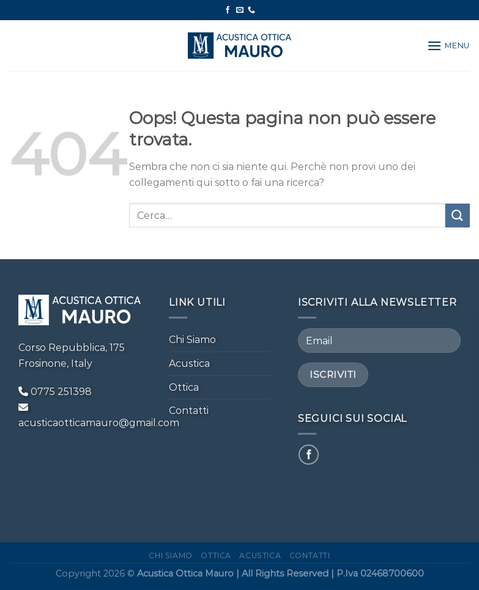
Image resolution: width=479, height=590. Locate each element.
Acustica (189, 363)
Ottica (184, 387)
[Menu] (448, 46)
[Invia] (457, 215)
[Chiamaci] (251, 10)
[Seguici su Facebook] (227, 10)
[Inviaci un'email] (239, 10)
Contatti (189, 410)
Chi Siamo (192, 339)
